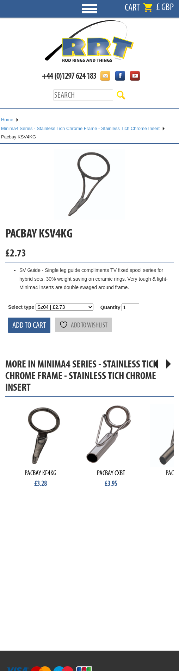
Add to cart (29, 325)
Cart (132, 7)
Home (7, 119)
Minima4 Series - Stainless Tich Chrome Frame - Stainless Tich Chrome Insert (80, 128)
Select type (21, 307)
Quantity (110, 307)
